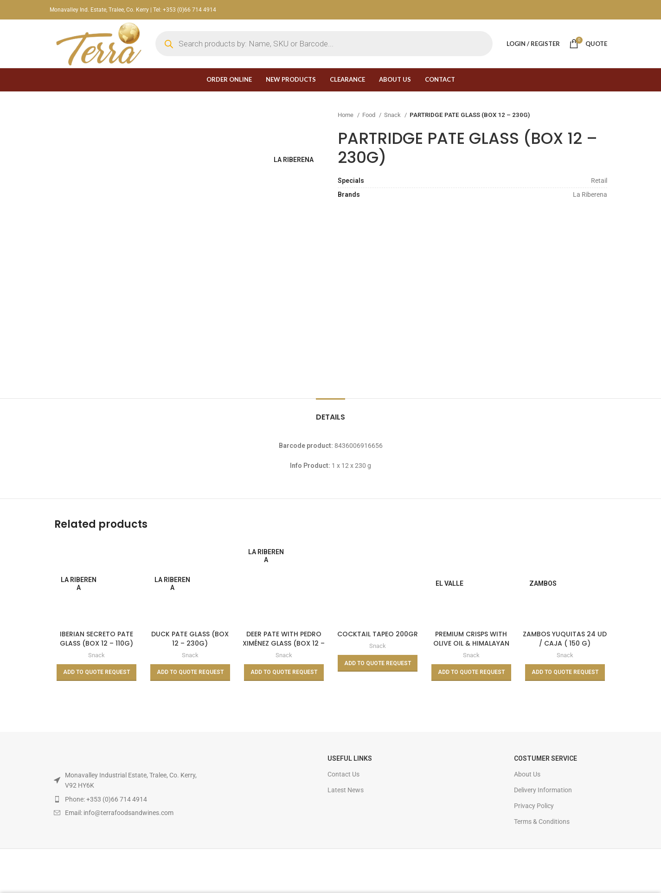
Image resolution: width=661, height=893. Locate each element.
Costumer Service (545, 758)
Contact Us (343, 774)
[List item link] (126, 799)
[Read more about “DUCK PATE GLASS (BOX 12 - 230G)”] (190, 672)
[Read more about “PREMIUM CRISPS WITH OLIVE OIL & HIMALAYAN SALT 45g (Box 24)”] (471, 672)
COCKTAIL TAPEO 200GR (377, 634)
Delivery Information (543, 790)
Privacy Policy (534, 805)
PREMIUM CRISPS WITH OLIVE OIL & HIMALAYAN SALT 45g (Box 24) (471, 643)
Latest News (345, 790)
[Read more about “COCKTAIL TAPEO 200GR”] (377, 663)
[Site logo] (97, 43)
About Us (527, 774)
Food (369, 114)
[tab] (330, 412)
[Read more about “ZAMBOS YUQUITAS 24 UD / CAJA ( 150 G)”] (565, 672)
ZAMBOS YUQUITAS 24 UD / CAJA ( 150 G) (565, 638)
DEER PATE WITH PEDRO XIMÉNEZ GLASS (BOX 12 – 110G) (284, 643)
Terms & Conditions (542, 821)
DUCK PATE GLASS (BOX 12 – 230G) (190, 638)
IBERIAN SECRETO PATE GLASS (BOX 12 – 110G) (96, 638)
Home (346, 114)
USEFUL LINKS (349, 758)
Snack (393, 114)
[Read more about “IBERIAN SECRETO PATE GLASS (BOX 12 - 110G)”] (96, 672)
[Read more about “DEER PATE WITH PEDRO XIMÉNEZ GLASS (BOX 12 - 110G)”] (284, 672)
